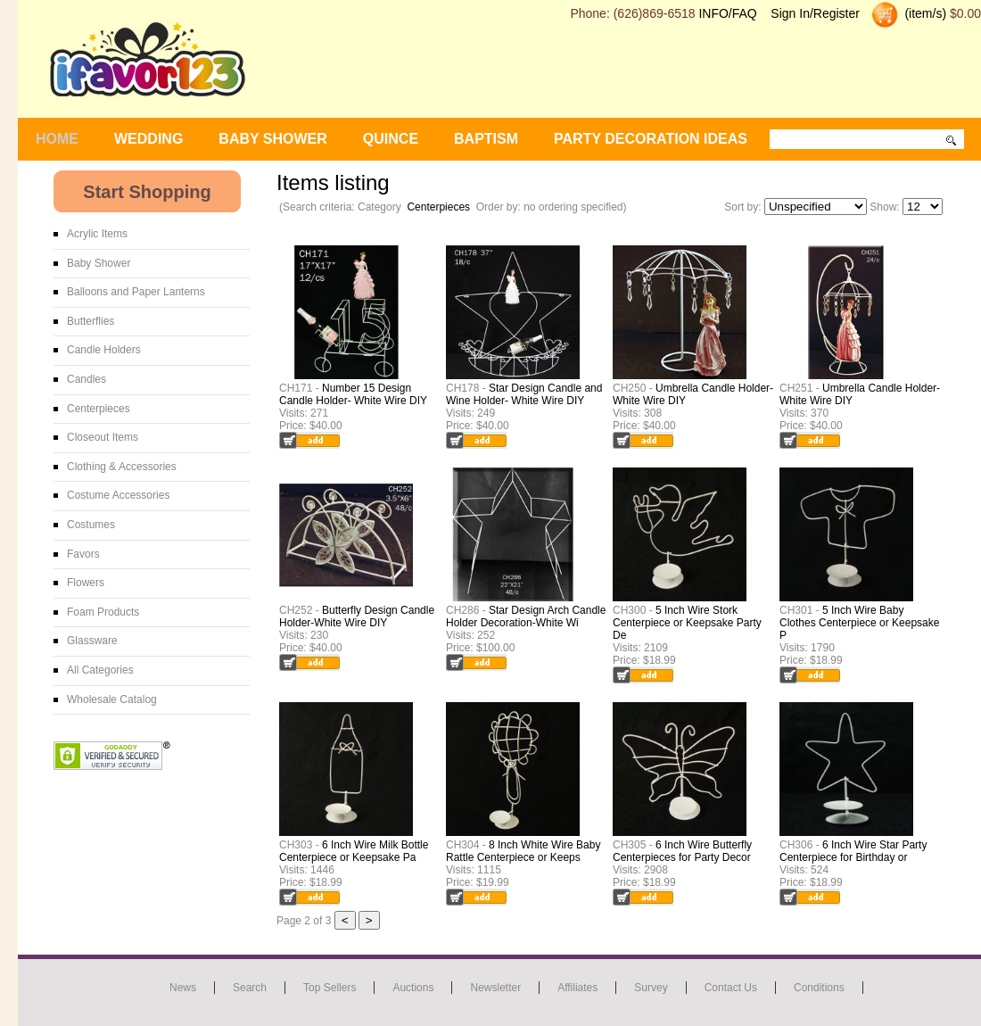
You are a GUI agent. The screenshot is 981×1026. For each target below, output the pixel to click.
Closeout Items (102, 437)
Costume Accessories (118, 495)
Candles (86, 379)
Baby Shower (98, 263)
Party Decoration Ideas (650, 138)
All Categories (100, 670)
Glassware (92, 640)
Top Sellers (329, 987)
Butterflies (90, 321)
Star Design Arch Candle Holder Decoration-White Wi (526, 616)
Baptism (486, 138)
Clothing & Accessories (122, 466)
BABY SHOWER (272, 138)
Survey (650, 987)
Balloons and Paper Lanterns (136, 291)
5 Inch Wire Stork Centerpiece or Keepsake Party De (687, 622)
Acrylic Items (97, 234)
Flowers (85, 582)
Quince (390, 138)
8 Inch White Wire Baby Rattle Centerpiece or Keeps (523, 851)
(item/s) (924, 13)
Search (250, 987)
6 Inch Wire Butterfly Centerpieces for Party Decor (682, 851)
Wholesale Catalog (112, 699)
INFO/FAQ (727, 13)
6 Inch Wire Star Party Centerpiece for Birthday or (853, 851)
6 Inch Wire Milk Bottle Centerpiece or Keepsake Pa (353, 851)
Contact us (731, 987)
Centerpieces (438, 207)
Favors (83, 554)
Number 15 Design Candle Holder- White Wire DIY (353, 394)
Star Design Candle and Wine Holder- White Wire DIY (524, 394)
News (182, 987)
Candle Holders (104, 349)
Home (57, 138)
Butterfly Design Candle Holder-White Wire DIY (356, 616)
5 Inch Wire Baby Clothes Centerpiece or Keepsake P (859, 622)
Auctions (412, 987)
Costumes (91, 524)
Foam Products (103, 612)
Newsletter (495, 987)
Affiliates (577, 987)
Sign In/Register (815, 13)
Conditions (819, 987)
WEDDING (148, 138)
